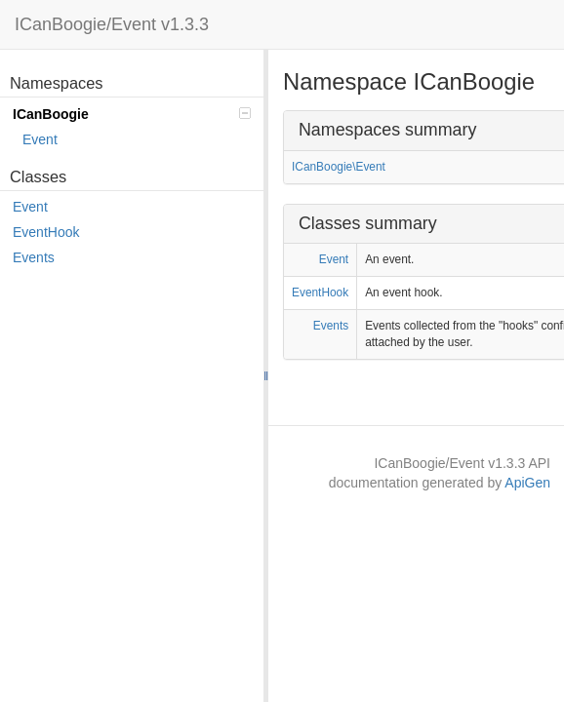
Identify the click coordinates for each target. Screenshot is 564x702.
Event (40, 139)
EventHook (46, 232)
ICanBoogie (132, 114)
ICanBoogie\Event (338, 167)
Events (34, 257)
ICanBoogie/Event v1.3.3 (112, 24)
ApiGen (527, 482)
